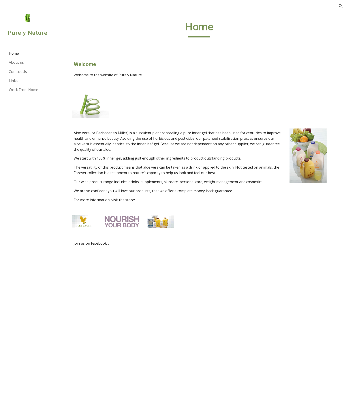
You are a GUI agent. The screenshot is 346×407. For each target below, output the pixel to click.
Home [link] (14, 53)
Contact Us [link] (18, 71)
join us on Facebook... (92, 243)
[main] (200, 29)
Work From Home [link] (23, 89)
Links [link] (13, 80)
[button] (340, 6)
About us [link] (16, 62)
